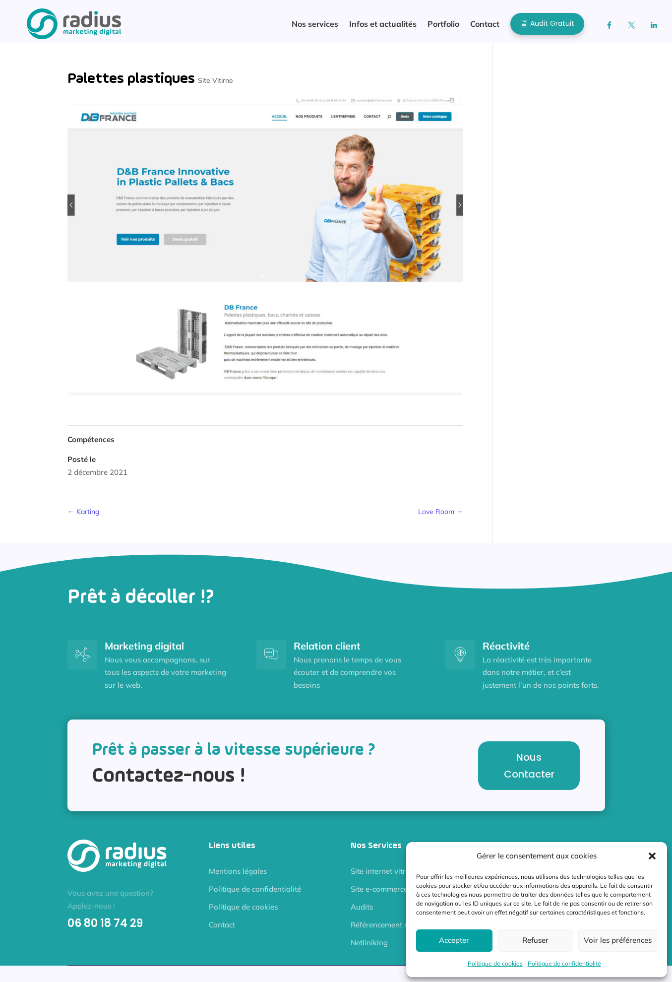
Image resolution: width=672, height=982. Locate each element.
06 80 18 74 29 (105, 928)
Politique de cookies (495, 963)
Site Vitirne (215, 85)
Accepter (454, 940)
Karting (83, 516)
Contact (222, 929)
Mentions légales (238, 876)
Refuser (535, 940)
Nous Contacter (529, 770)
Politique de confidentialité (564, 963)
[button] (652, 856)
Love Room (440, 516)
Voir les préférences (618, 940)
